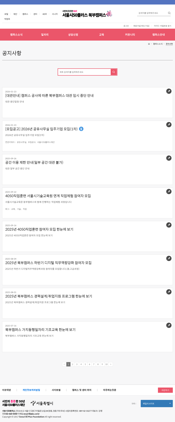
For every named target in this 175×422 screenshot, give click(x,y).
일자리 (45, 34)
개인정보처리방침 (31, 390)
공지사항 (169, 44)
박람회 (7, 19)
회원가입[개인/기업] (141, 25)
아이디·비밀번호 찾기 (162, 25)
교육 (101, 34)
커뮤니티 (130, 34)
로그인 (126, 25)
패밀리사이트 (157, 404)
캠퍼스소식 (16, 34)
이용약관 (6, 390)
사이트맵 (56, 390)
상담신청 (73, 34)
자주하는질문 (109, 390)
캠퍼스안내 (158, 34)
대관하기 (165, 390)
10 (106, 364)
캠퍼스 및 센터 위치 (81, 390)
